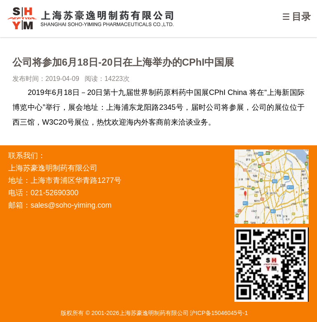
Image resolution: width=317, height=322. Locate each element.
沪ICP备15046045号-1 (219, 313)
